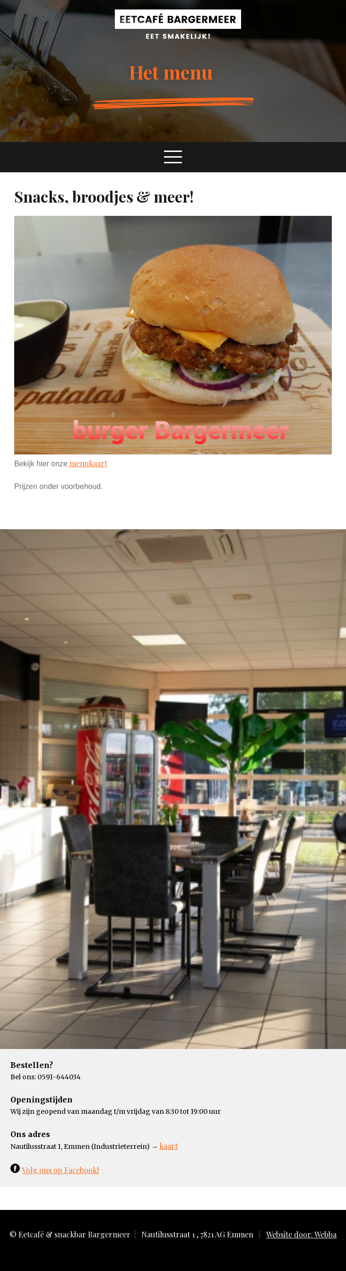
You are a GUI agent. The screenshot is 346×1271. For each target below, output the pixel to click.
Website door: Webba (301, 1234)
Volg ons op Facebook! (60, 1170)
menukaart (87, 463)
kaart (168, 1146)
